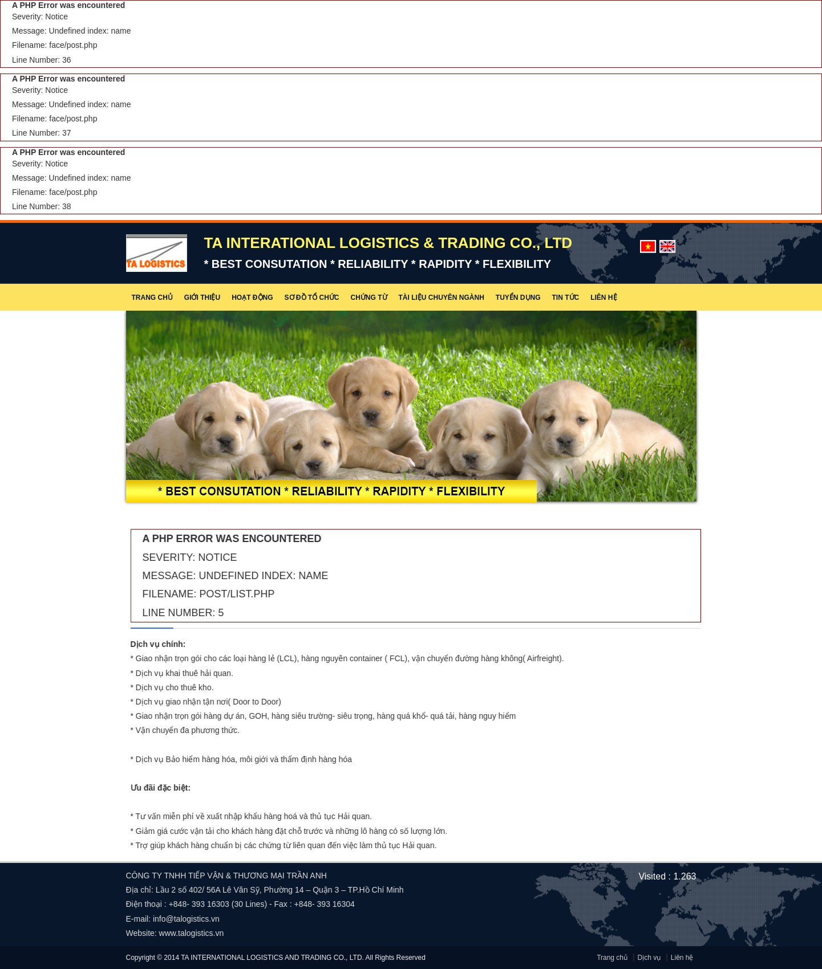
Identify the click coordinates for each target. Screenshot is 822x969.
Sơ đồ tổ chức (312, 298)
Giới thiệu (202, 298)
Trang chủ (152, 298)
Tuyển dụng (518, 298)
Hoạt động (252, 298)
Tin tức (566, 298)
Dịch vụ (649, 958)
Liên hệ (603, 298)
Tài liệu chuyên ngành (441, 298)
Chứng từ (369, 298)
